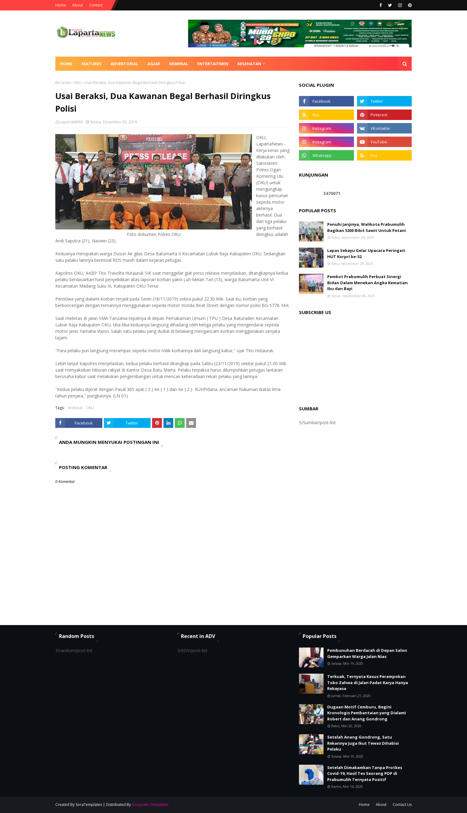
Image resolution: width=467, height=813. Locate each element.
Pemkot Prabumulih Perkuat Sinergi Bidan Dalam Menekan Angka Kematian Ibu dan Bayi (367, 282)
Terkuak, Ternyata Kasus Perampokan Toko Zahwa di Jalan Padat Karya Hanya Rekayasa (367, 682)
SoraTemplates (89, 804)
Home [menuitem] (66, 63)
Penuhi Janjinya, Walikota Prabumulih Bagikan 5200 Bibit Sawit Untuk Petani (366, 227)
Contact (96, 5)
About (77, 5)
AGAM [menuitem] (153, 63)
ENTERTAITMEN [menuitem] (212, 63)
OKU (77, 82)
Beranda (62, 82)
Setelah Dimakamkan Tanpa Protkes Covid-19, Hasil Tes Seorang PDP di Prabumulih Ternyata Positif (364, 773)
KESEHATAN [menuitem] (249, 63)
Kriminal (75, 407)
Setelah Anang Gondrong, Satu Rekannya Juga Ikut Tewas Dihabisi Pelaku (363, 743)
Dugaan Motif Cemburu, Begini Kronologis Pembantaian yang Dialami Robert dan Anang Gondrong (366, 713)
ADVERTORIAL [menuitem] (124, 63)
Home (60, 5)
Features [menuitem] (91, 63)
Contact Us (402, 804)
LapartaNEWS (71, 122)
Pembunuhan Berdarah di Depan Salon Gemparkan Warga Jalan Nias (367, 653)
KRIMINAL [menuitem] (178, 63)
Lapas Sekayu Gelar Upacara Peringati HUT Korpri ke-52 (366, 253)
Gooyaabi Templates (150, 804)
